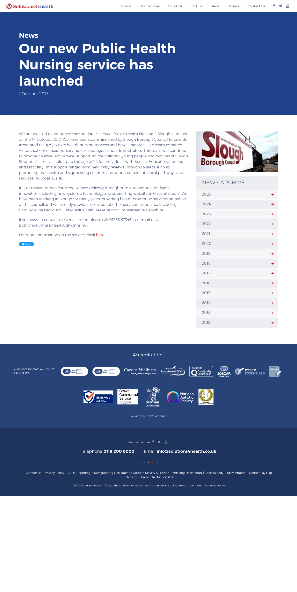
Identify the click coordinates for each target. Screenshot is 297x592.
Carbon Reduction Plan (157, 477)
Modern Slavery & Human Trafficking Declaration (167, 473)
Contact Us (256, 6)
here (100, 235)
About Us (174, 6)
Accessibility (214, 473)
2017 (206, 273)
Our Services (149, 6)
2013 (206, 313)
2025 (206, 194)
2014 (206, 303)
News (214, 6)
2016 (206, 283)
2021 (206, 234)
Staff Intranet (236, 473)
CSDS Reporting (79, 473)
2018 (206, 263)
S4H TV (196, 6)
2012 (206, 323)
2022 (206, 224)
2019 (206, 254)
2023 (206, 214)
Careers (233, 6)
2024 (206, 204)
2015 (206, 293)
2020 (206, 244)
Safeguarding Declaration (112, 473)
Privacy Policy (54, 473)
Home (126, 6)
